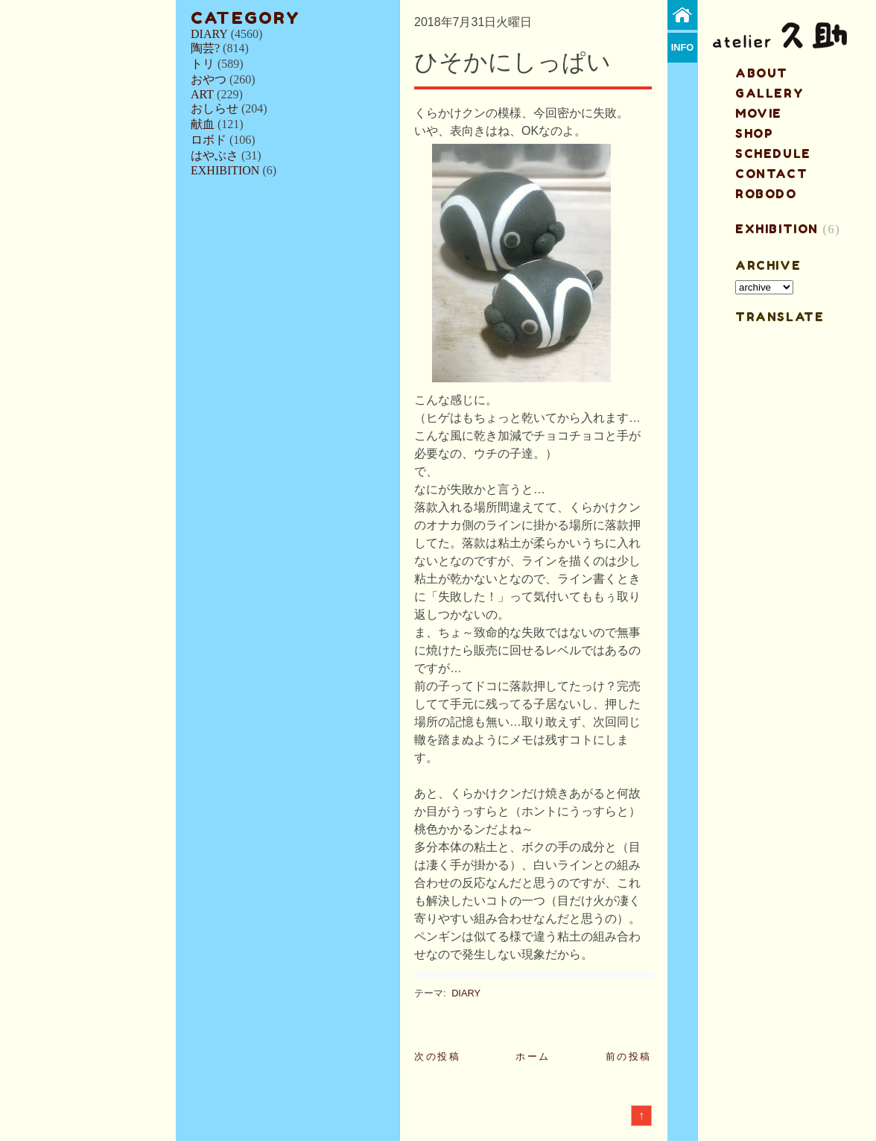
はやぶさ (214, 155)
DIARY (209, 34)
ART (202, 94)
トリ (203, 63)
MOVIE (758, 113)
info (682, 47)
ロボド (208, 139)
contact (771, 173)
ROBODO (766, 193)
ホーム (532, 1056)
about (761, 73)
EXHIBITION (225, 170)
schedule (773, 153)
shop (754, 133)
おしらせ (214, 108)
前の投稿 (629, 1056)
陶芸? (205, 48)
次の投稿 (437, 1056)
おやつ (208, 79)
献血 (203, 124)
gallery (769, 93)
